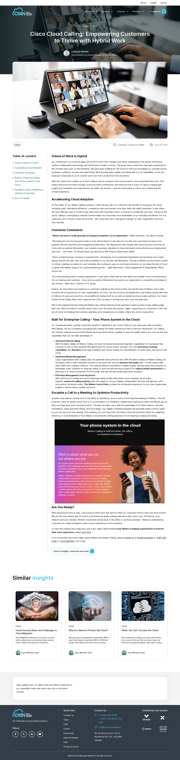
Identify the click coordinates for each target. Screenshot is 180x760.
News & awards (71, 737)
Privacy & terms (71, 746)
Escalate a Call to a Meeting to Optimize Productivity (29, 191)
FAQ (66, 742)
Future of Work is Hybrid (26, 163)
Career (163, 2)
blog (83, 162)
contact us (129, 537)
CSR (66, 724)
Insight (153, 2)
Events (67, 728)
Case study (69, 733)
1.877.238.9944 (67, 541)
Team (66, 719)
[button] (91, 11)
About (143, 2)
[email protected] (145, 537)
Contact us (69, 715)
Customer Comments (25, 173)
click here (86, 532)
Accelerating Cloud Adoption (28, 168)
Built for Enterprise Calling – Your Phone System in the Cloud (28, 181)
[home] (22, 11)
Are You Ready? (22, 198)
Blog (94, 26)
